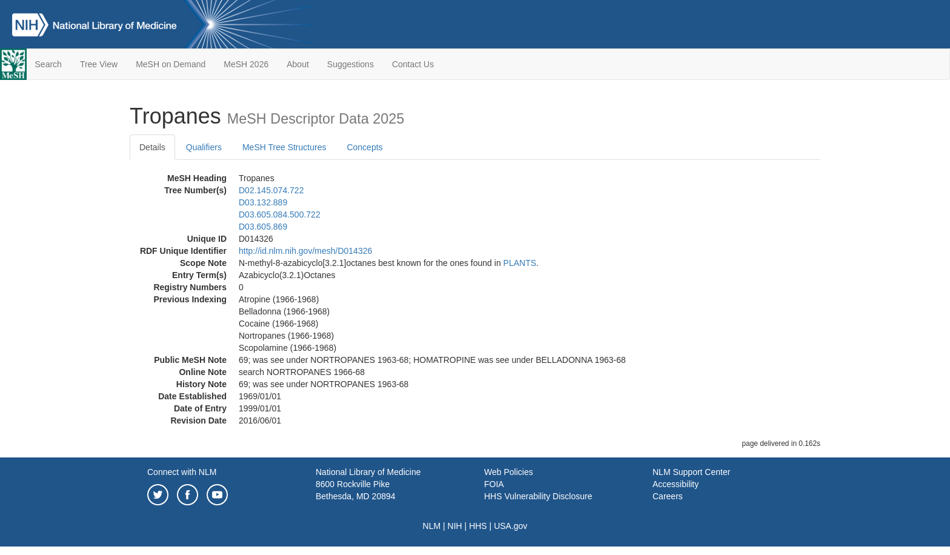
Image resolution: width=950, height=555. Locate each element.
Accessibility (676, 484)
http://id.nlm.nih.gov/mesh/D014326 (305, 251)
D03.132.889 (263, 202)
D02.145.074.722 (271, 190)
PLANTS (519, 263)
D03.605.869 (263, 226)
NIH (455, 526)
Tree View (99, 64)
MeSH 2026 (246, 64)
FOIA (494, 484)
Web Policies (508, 472)
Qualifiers (204, 147)
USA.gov (510, 526)
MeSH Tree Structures (284, 147)
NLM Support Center (691, 472)
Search (48, 64)
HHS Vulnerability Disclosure (538, 496)
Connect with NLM (181, 472)
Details (152, 147)
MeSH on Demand (170, 64)
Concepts (364, 147)
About (298, 64)
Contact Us (413, 64)
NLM (432, 526)
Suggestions (350, 64)
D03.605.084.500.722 (280, 214)
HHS (478, 526)
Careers (668, 496)
